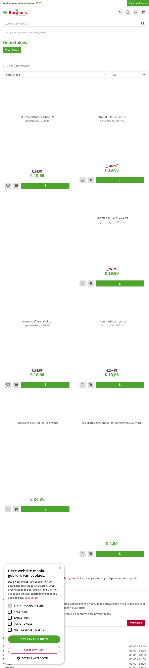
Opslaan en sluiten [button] (34, 639)
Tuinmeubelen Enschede (89, 614)
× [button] (59, 567)
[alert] (34, 614)
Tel (120, 12)
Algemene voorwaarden (17, 555)
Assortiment (10, 561)
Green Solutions (74, 656)
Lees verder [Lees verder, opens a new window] (32, 597)
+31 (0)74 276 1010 (22, 341)
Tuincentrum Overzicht (74, 661)
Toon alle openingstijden (17, 483)
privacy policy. (102, 376)
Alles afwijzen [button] (34, 649)
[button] (34, 658)
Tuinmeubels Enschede (89, 610)
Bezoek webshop (138, 3)
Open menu (5, 12)
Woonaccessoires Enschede (91, 618)
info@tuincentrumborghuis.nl (60, 341)
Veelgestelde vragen (15, 550)
